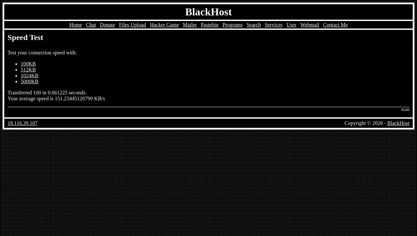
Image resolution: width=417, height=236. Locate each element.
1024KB (29, 75)
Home (75, 25)
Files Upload (132, 25)
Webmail (309, 25)
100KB (28, 64)
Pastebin (210, 25)
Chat (91, 25)
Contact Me (335, 25)
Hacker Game (164, 25)
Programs (232, 25)
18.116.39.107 (22, 123)
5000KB (29, 81)
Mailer (190, 25)
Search (253, 25)
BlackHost (208, 12)
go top (405, 109)
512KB (28, 69)
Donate (107, 25)
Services (273, 25)
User (291, 25)
